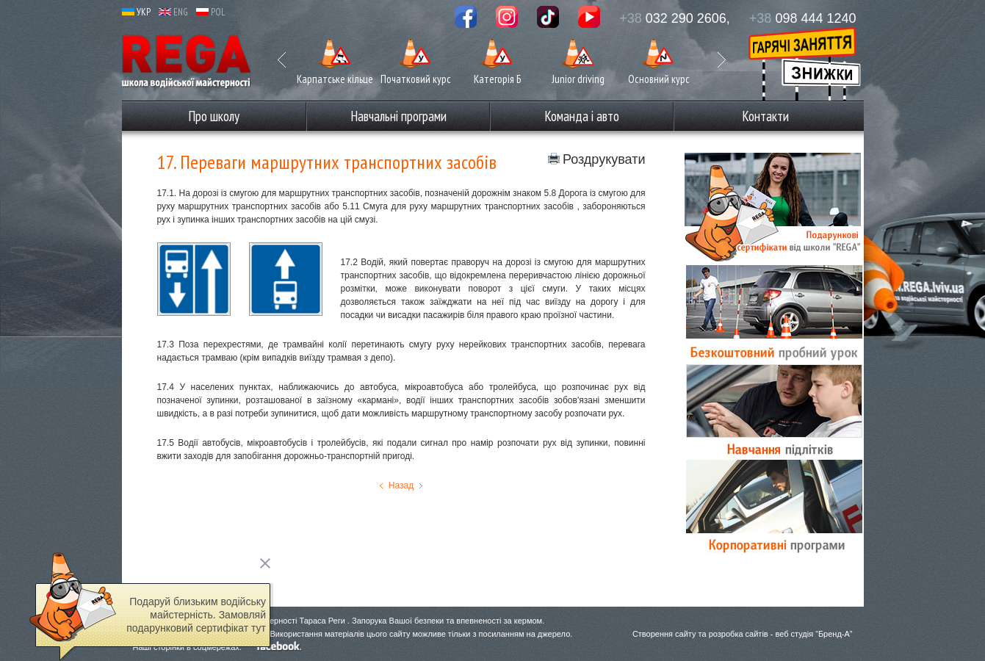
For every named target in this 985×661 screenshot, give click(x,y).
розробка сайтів (738, 633)
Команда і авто (581, 116)
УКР (136, 12)
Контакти (765, 116)
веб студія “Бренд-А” (813, 633)
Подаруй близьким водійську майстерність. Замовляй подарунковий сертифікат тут (196, 615)
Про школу (213, 116)
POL (210, 12)
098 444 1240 (802, 18)
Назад (401, 485)
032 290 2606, (674, 18)
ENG (173, 12)
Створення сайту (664, 633)
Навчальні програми (398, 116)
